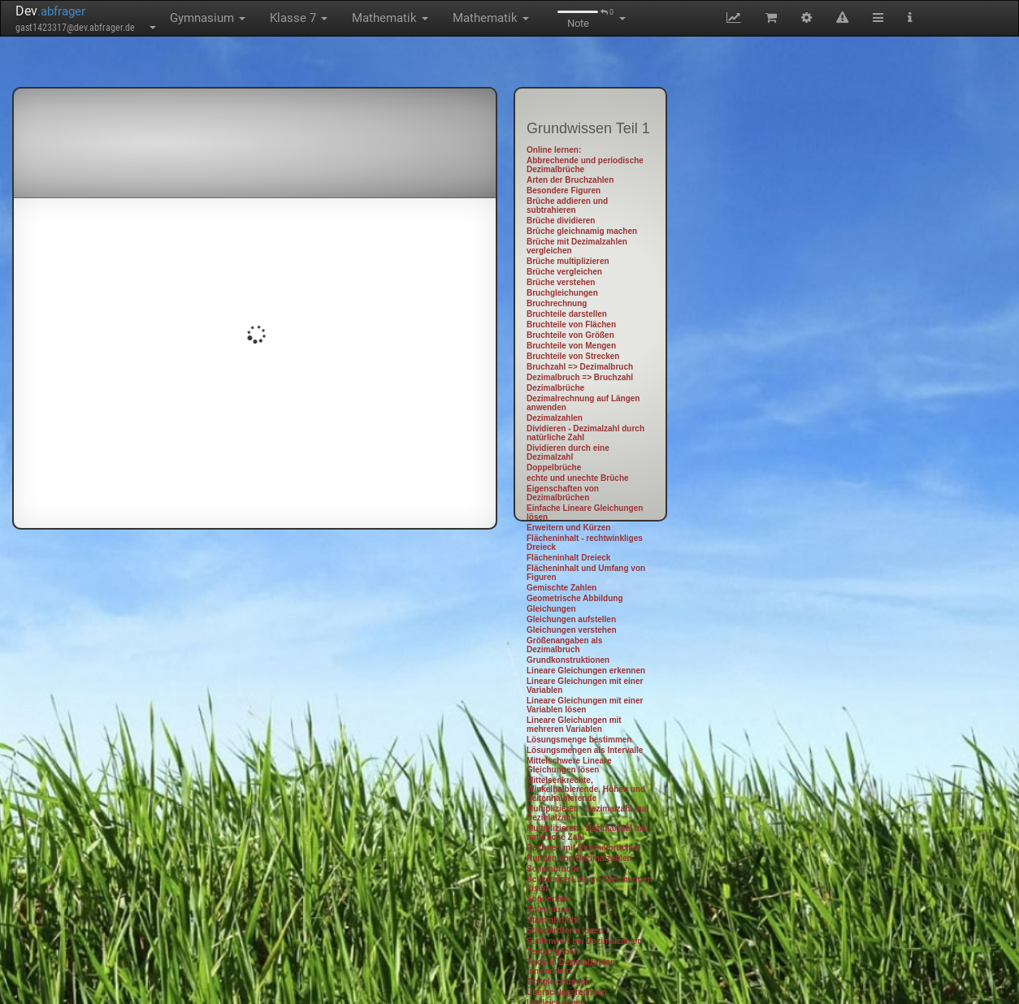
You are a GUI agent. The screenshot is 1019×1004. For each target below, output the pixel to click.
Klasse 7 (298, 18)
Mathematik (390, 18)
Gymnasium (207, 18)
